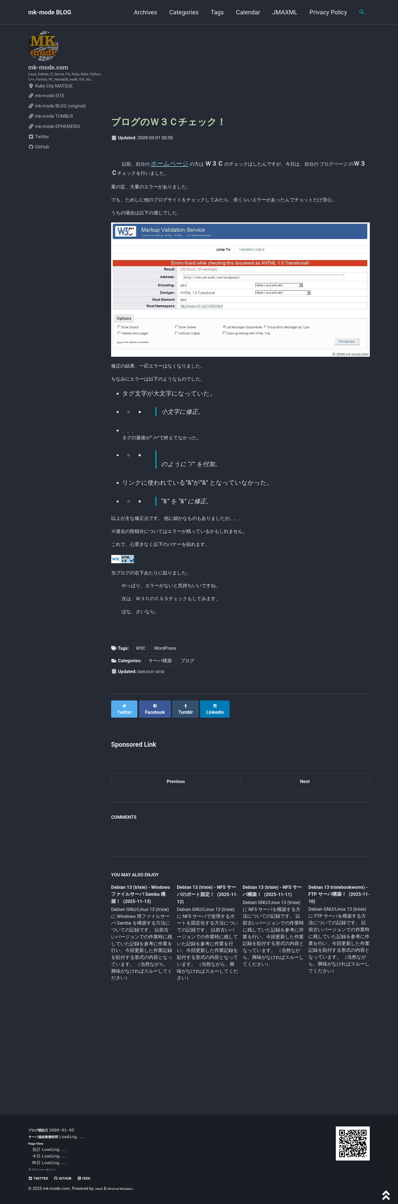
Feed (97, 1178)
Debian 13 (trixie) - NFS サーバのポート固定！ (205, 982)
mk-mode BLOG (49, 12)
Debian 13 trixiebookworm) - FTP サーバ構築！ (333, 981)
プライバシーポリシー (46, 1169)
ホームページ (182, 163)
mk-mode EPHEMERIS (54, 144)
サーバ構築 (160, 748)
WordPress (165, 735)
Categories (179, 12)
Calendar (243, 12)
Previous (176, 865)
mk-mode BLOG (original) (57, 123)
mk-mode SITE (46, 113)
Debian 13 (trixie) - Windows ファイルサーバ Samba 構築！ (140, 982)
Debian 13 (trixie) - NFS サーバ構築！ (268, 978)
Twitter (38, 154)
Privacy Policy (323, 12)
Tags (212, 12)
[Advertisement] (240, 69)
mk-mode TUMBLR (50, 133)
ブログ (187, 748)
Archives (140, 12)
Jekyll (100, 1188)
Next (304, 865)
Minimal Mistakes (126, 1188)
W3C (141, 735)
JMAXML (280, 12)
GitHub (38, 164)
